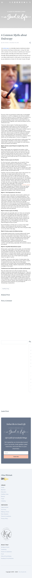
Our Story (3, 509)
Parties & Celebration (6, 551)
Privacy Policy (4, 518)
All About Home (5, 547)
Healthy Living (4, 494)
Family (2, 487)
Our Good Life (22, 572)
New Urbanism (4, 514)
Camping (3, 501)
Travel (2, 498)
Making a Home (5, 511)
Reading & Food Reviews (7, 558)
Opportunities (4, 507)
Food (2, 554)
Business (3, 489)
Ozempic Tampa (26, 184)
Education (3, 492)
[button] (30, 43)
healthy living (5, 288)
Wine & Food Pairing (6, 556)
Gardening (3, 549)
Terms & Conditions (6, 516)
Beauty (3, 496)
